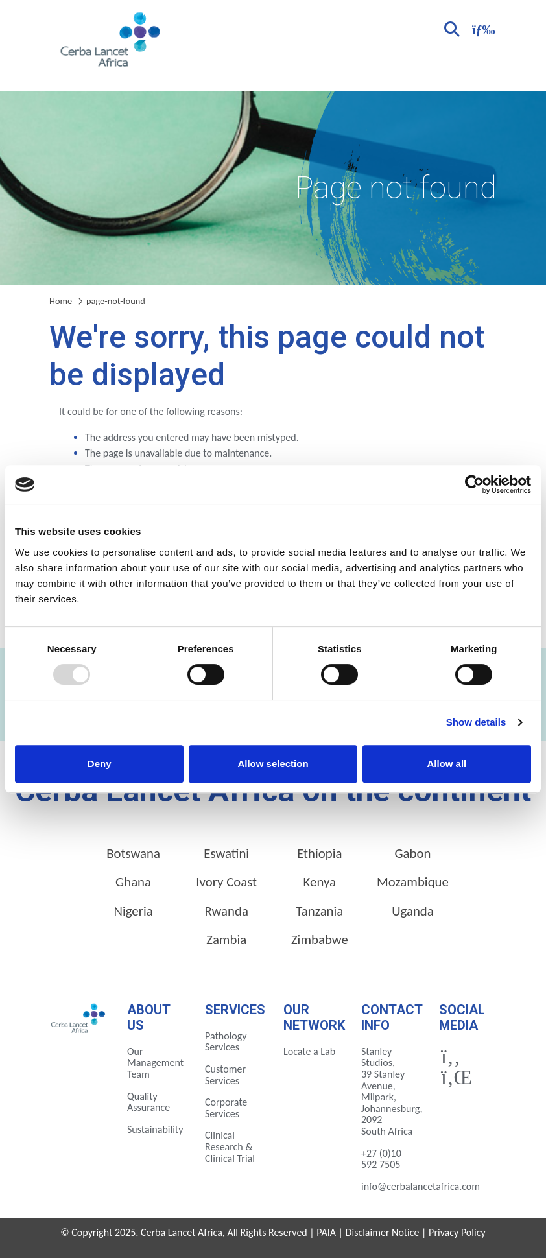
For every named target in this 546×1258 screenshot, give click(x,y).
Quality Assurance (148, 1102)
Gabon (412, 853)
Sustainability (155, 1129)
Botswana (133, 853)
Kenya (319, 881)
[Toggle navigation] (482, 28)
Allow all (446, 763)
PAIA (326, 1232)
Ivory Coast (226, 881)
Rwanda (226, 911)
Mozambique (413, 881)
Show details (476, 722)
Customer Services (225, 1075)
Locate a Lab (309, 1051)
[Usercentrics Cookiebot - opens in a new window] (474, 484)
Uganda (413, 911)
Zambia (226, 939)
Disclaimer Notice (383, 1232)
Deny (100, 763)
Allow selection (272, 763)
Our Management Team (155, 1062)
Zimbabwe (319, 939)
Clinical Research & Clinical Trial (230, 1146)
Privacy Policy (457, 1232)
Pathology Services (226, 1042)
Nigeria (132, 911)
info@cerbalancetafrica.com (420, 1186)
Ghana (133, 881)
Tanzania (319, 911)
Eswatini (226, 853)
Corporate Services (226, 1108)
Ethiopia (319, 853)
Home (60, 301)
